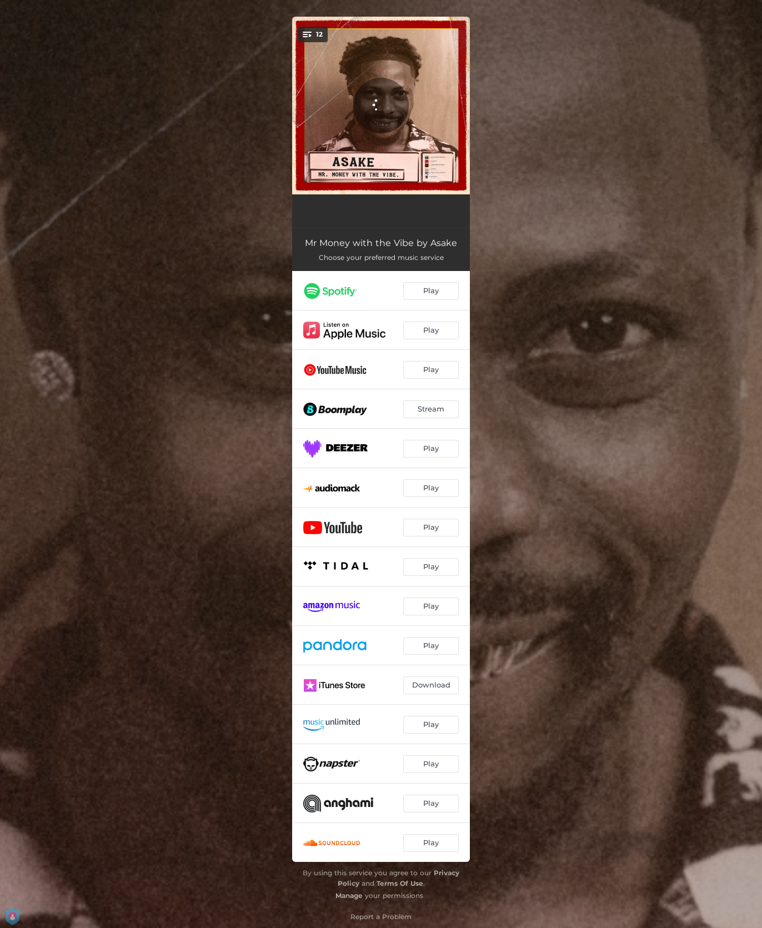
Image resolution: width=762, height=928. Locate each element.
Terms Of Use (400, 883)
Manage (349, 895)
